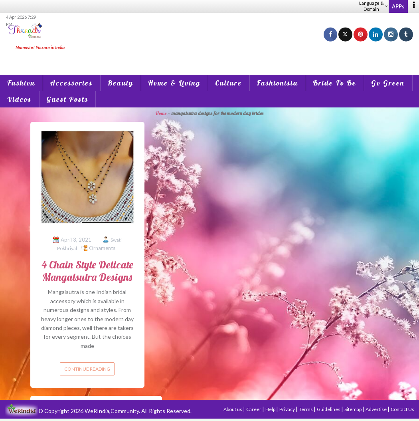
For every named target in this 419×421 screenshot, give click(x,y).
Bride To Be (334, 82)
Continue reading (87, 369)
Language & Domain (373, 6)
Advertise (376, 409)
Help (270, 409)
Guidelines (329, 409)
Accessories (71, 82)
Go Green (388, 82)
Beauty (120, 82)
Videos (19, 99)
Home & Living (174, 82)
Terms (306, 409)
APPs (398, 6)
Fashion (21, 82)
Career (254, 409)
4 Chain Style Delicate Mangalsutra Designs (87, 271)
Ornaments (102, 248)
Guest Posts (67, 99)
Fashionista (277, 82)
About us (233, 409)
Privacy (287, 409)
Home (161, 113)
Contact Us (402, 409)
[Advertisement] (209, 56)
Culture (228, 82)
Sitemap (353, 409)
